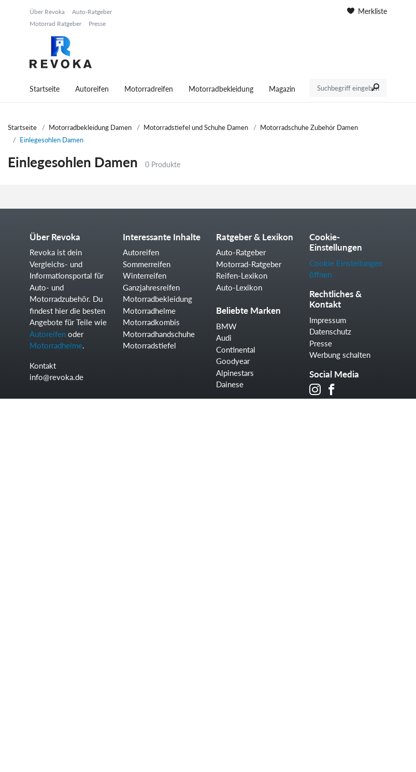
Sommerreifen (146, 264)
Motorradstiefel (149, 345)
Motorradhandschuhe (159, 334)
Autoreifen (92, 88)
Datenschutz (330, 331)
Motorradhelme (56, 345)
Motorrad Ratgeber (55, 23)
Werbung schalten (339, 354)
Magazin (282, 88)
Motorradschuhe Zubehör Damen (309, 127)
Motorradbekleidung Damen (90, 127)
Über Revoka (47, 12)
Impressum (327, 320)
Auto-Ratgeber (92, 12)
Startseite (45, 88)
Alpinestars (235, 372)
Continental (235, 349)
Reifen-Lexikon (241, 275)
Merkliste (367, 11)
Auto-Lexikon (239, 287)
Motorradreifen (148, 88)
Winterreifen (144, 275)
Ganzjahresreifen (151, 287)
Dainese (229, 384)
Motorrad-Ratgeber (248, 264)
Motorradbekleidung (221, 88)
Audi (224, 337)
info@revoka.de (56, 377)
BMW (226, 326)
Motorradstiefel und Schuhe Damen (196, 127)
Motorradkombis (151, 322)
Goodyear (233, 361)
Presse (97, 23)
